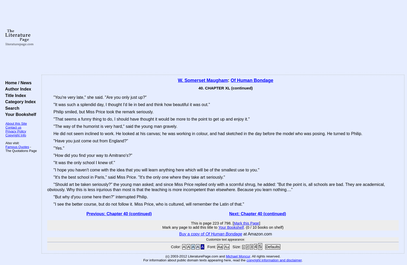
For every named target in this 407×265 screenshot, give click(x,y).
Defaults (273, 247)
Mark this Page (246, 223)
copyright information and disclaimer (274, 260)
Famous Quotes (17, 147)
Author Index (17, 89)
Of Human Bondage (252, 80)
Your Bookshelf (19, 114)
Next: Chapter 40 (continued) (257, 214)
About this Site (16, 123)
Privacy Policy (15, 131)
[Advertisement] (223, 37)
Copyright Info (15, 135)
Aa (220, 247)
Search (11, 108)
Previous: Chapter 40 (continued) (119, 214)
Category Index (19, 101)
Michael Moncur (238, 256)
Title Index (14, 95)
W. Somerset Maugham (203, 80)
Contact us (13, 127)
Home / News (17, 82)
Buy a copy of (210, 234)
